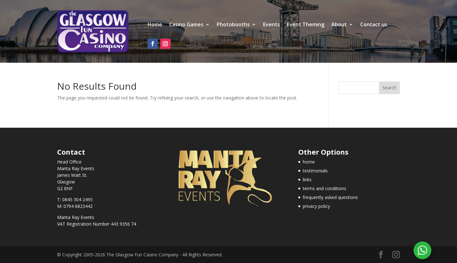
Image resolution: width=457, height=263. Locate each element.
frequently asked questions (330, 197)
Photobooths (233, 25)
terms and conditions (324, 188)
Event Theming (305, 25)
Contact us (373, 25)
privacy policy (316, 206)
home (309, 162)
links (307, 179)
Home (155, 25)
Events (271, 25)
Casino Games (186, 25)
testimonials (315, 171)
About (339, 25)
